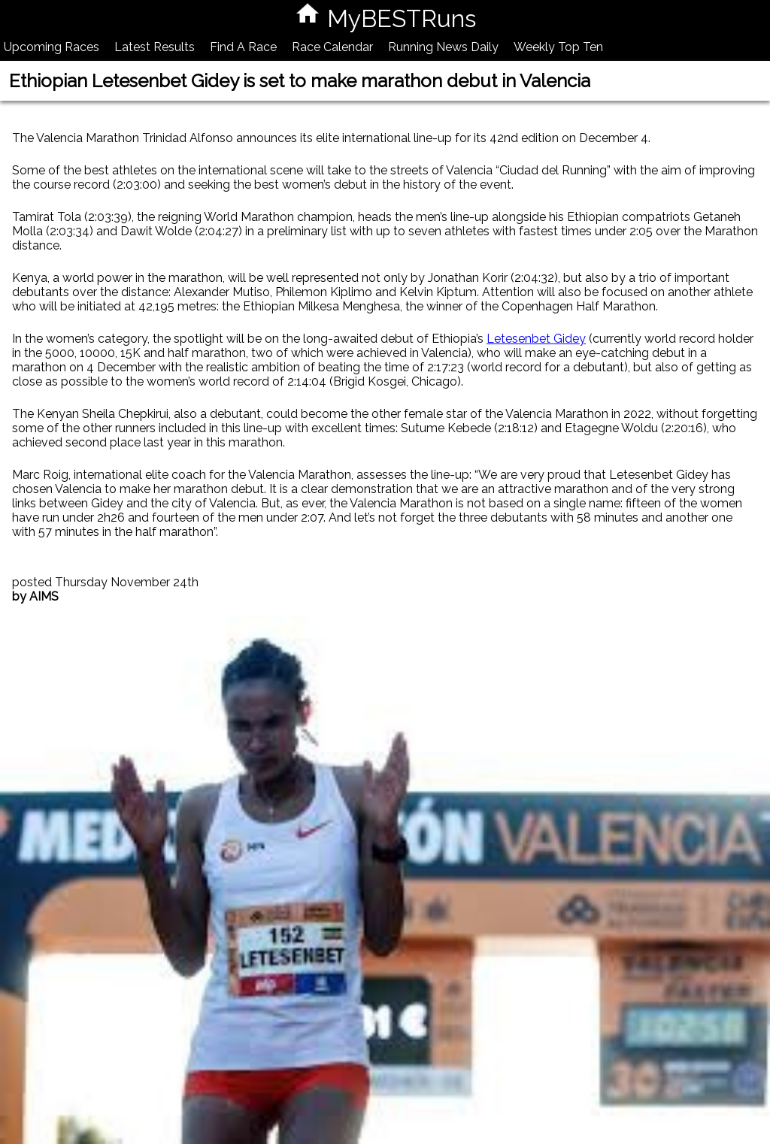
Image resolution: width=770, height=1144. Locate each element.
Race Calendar (332, 47)
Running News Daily (443, 47)
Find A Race (243, 47)
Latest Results (154, 47)
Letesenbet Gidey (536, 338)
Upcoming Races (51, 47)
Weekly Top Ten (558, 47)
